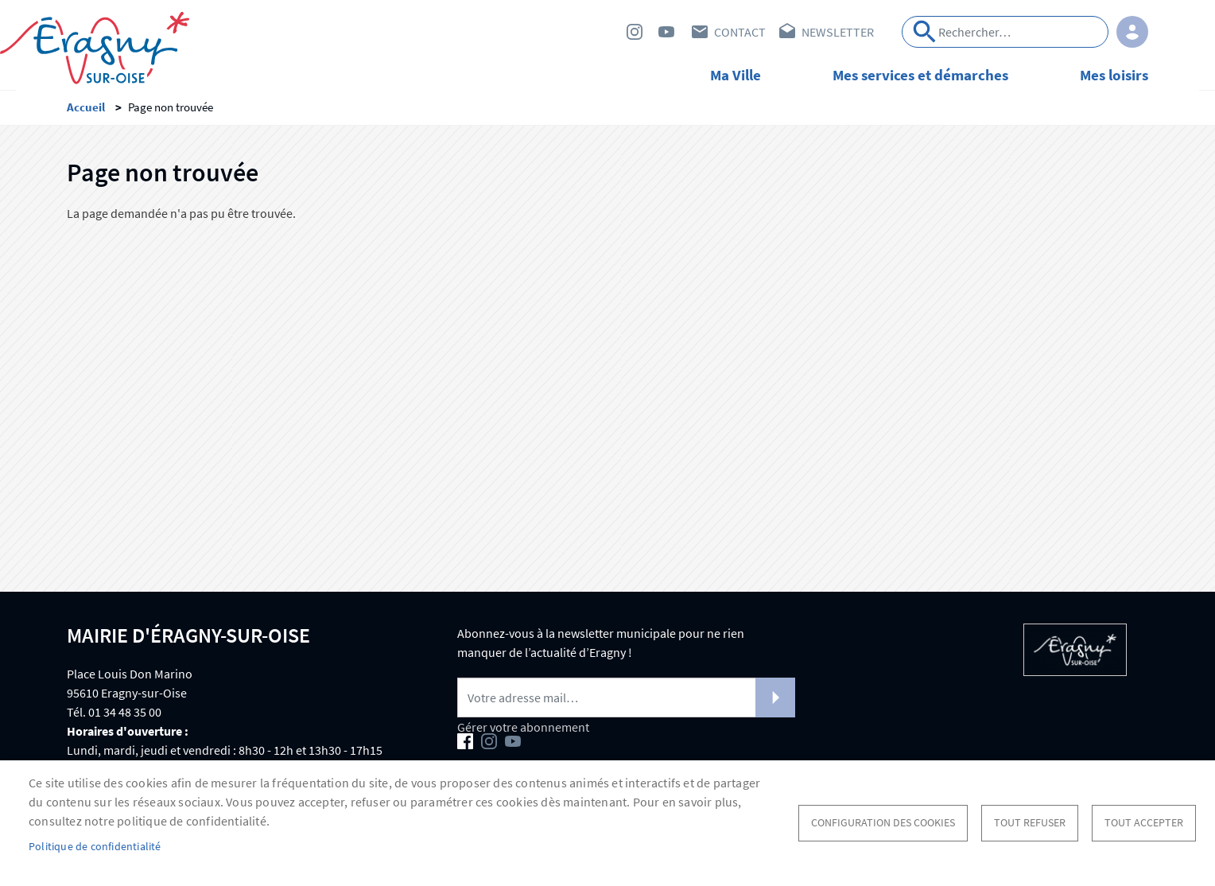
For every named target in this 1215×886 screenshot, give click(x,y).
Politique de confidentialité (95, 846)
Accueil (86, 111)
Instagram (634, 32)
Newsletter (838, 32)
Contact (740, 32)
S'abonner (775, 702)
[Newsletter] (626, 702)
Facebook (603, 32)
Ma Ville (735, 74)
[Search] (1005, 32)
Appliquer (925, 32)
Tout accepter (1143, 823)
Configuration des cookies (883, 823)
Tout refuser (1030, 823)
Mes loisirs (1114, 74)
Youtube (666, 32)
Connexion (1132, 32)
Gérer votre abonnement (523, 732)
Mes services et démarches (920, 74)
